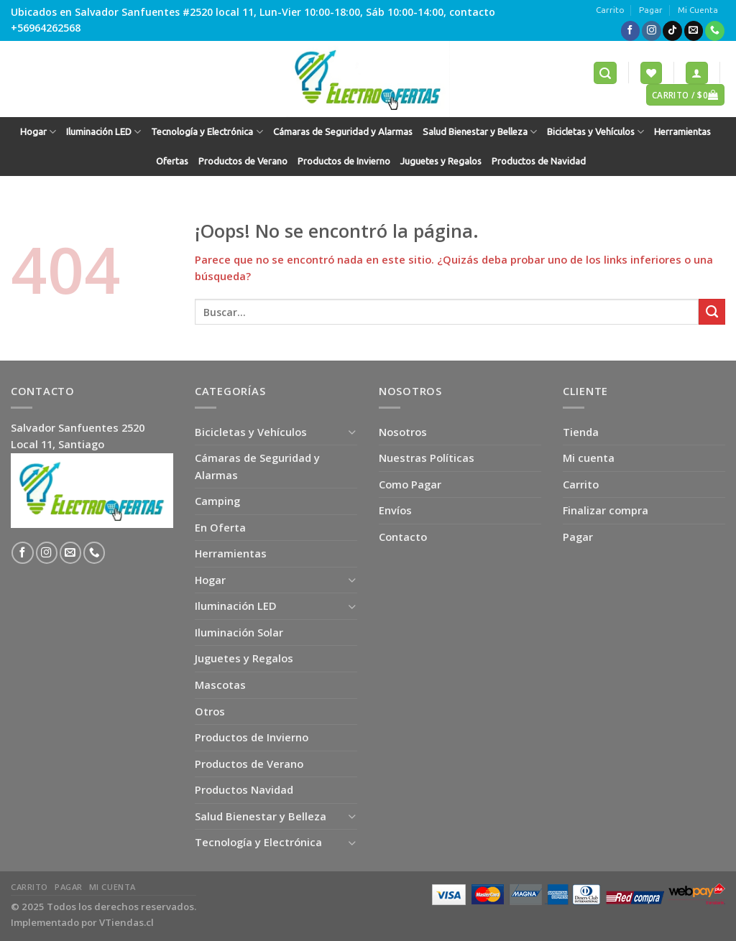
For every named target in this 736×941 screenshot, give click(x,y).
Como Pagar (410, 484)
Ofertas (172, 161)
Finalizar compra (605, 510)
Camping (217, 500)
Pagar (651, 9)
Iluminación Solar (239, 632)
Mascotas (220, 684)
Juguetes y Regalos (441, 161)
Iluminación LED (103, 132)
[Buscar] (605, 72)
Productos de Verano (243, 161)
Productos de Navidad (539, 161)
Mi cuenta (589, 457)
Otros (210, 711)
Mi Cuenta (698, 9)
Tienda (581, 432)
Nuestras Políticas (426, 457)
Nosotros (403, 432)
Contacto (403, 536)
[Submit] (712, 312)
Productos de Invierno (344, 161)
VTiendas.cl (126, 922)
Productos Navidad (244, 789)
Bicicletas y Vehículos (595, 132)
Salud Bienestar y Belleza (480, 132)
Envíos (395, 510)
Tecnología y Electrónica (206, 132)
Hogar (38, 132)
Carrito (610, 9)
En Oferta (220, 527)
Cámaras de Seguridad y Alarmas (343, 131)
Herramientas (682, 131)
